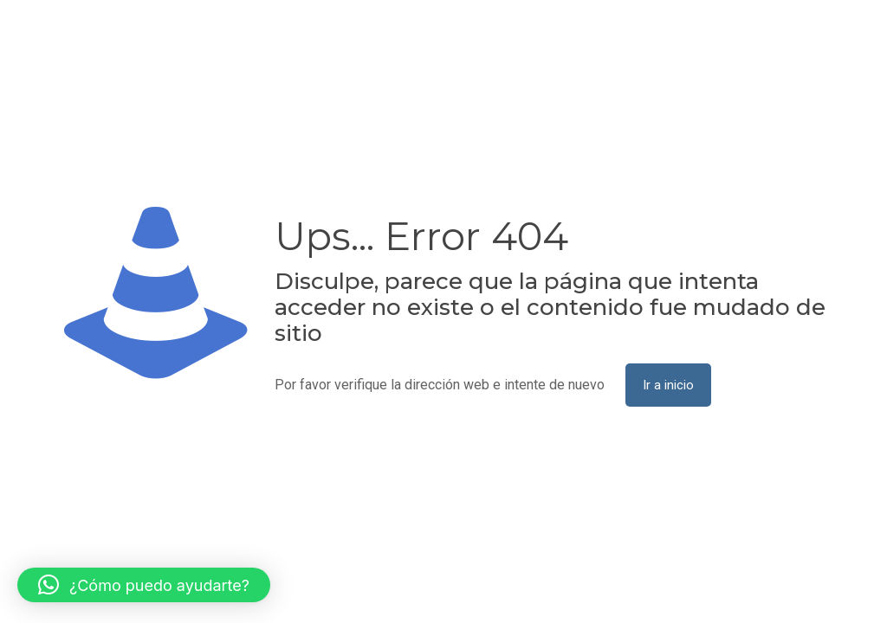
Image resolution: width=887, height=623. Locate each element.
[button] (143, 585)
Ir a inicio (668, 385)
